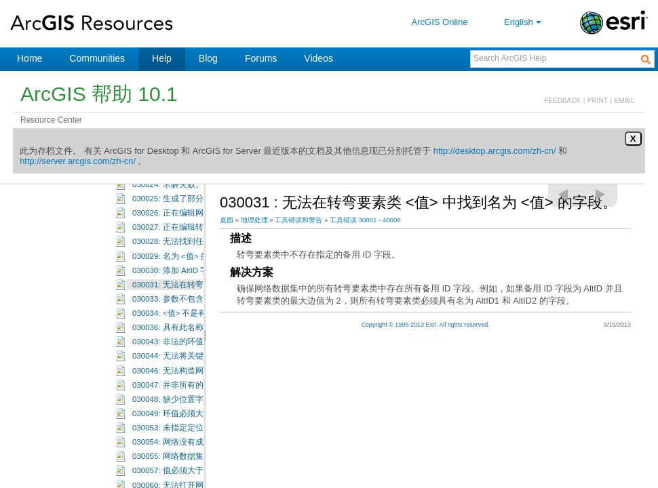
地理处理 (254, 220)
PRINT (597, 100)
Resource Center (51, 120)
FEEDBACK (562, 100)
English (524, 22)
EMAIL (625, 100)
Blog (208, 58)
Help (162, 58)
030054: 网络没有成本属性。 (184, 465)
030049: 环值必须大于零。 (180, 436)
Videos (318, 58)
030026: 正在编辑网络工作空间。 (192, 236)
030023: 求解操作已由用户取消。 (192, 193)
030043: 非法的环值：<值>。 (184, 365)
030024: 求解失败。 (168, 207)
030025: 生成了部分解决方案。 (188, 222)
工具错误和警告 (298, 220)
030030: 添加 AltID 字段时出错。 (190, 293)
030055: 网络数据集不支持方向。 (192, 479)
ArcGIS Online (440, 22)
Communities (97, 58)
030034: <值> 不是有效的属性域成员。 (201, 336)
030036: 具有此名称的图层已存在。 (196, 350)
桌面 (226, 220)
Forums (261, 58)
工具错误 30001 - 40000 (365, 220)
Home (29, 58)
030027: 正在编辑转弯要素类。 (188, 250)
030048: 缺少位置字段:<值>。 (185, 422)
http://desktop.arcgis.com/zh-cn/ (494, 151)
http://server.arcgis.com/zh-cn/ (78, 161)
